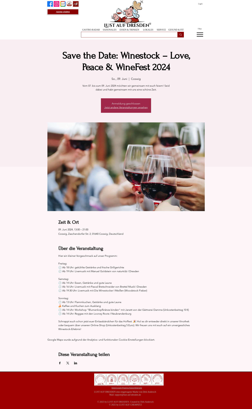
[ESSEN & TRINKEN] (129, 30)
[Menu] (200, 35)
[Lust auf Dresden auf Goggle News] (63, 4)
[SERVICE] (161, 30)
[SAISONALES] (110, 30)
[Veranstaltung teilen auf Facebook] (59, 363)
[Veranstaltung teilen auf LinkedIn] (75, 363)
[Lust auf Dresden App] (76, 4)
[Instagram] (56, 4)
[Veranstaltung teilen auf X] (67, 363)
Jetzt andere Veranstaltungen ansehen (126, 107)
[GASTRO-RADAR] (91, 30)
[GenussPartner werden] (69, 4)
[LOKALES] (148, 30)
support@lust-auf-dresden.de (128, 395)
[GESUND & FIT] (176, 30)
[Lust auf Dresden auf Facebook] (50, 4)
